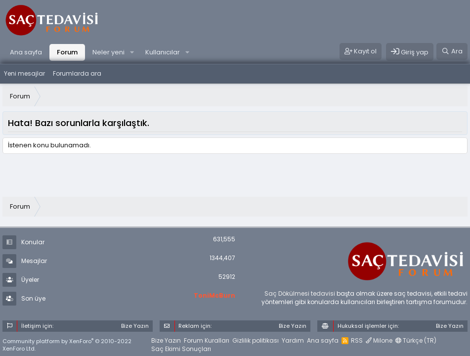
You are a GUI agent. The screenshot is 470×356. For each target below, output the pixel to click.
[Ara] (452, 51)
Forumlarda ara (77, 73)
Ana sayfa (26, 52)
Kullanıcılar (162, 52)
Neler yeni (108, 52)
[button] (132, 52)
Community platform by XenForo (66, 345)
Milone (379, 340)
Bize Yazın (166, 340)
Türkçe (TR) (415, 340)
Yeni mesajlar (24, 73)
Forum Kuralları (206, 340)
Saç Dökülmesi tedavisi (299, 293)
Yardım (293, 340)
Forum (67, 52)
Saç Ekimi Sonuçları (181, 349)
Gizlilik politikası (255, 340)
